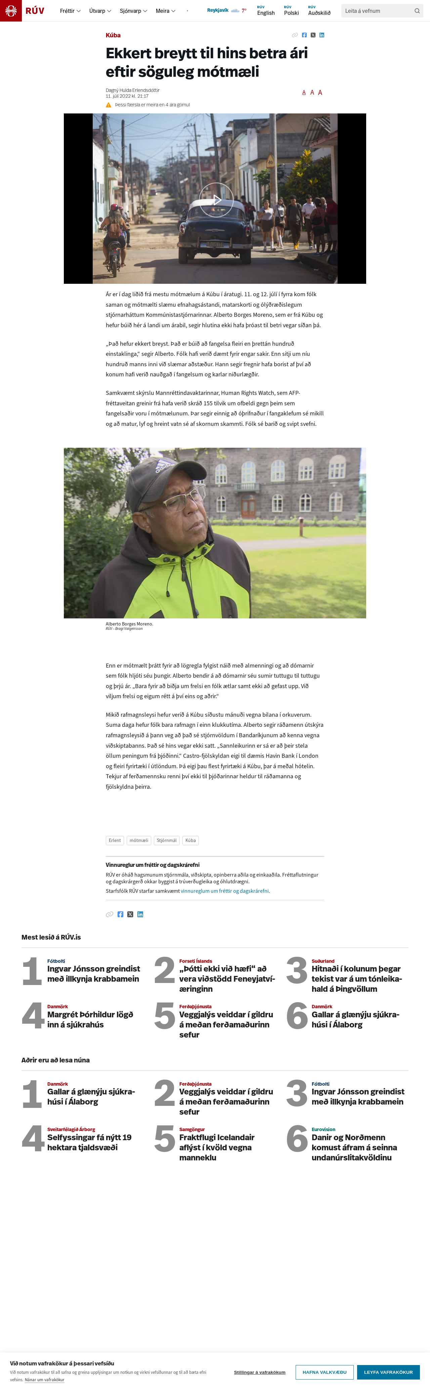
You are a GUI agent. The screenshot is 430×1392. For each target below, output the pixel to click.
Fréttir (67, 10)
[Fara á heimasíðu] (28, 11)
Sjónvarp (130, 10)
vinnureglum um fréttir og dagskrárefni (225, 890)
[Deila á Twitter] (313, 35)
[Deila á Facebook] (304, 35)
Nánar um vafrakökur (44, 1380)
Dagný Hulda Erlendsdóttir (133, 90)
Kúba (113, 36)
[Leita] (417, 10)
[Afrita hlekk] (295, 35)
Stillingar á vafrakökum (260, 1372)
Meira (162, 10)
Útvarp (97, 10)
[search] (379, 11)
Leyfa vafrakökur (388, 1372)
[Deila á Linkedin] (321, 35)
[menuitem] (78, 11)
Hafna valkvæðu (325, 1372)
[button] (216, 199)
